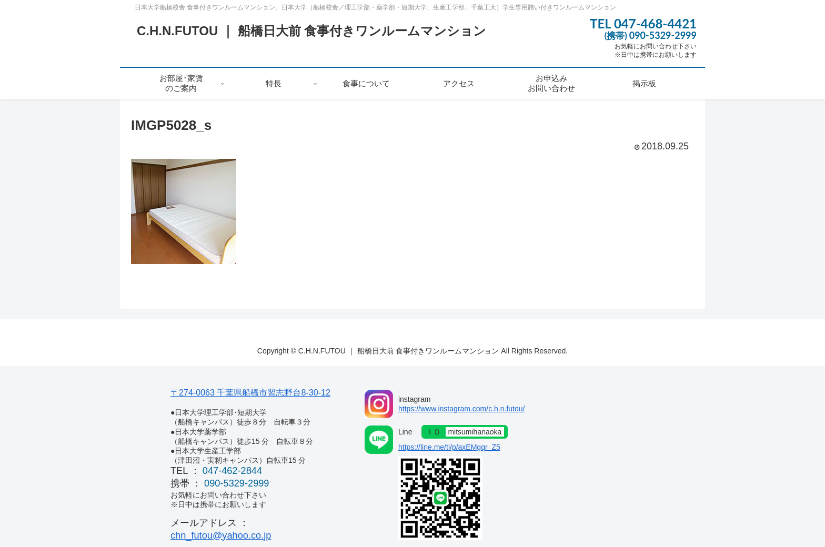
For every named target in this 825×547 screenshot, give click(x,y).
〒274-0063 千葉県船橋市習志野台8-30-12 (250, 392)
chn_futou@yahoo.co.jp (220, 535)
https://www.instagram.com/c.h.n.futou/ (461, 408)
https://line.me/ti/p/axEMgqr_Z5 (449, 447)
